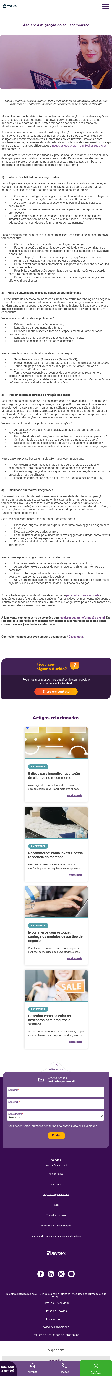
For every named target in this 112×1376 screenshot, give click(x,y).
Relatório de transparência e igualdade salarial (56, 1236)
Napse (56, 1205)
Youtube (71, 1274)
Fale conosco (56, 1173)
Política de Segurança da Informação (56, 1335)
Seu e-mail (14, 1102)
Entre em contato (56, 691)
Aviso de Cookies (56, 1311)
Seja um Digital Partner (56, 1194)
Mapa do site (56, 1350)
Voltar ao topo (56, 1069)
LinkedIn (51, 1274)
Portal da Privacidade (56, 1303)
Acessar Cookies (56, 1319)
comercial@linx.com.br (56, 1165)
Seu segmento (15, 1114)
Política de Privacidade (71, 1293)
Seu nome (13, 1090)
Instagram (61, 1274)
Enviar (56, 1135)
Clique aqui (76, 636)
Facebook (41, 1274)
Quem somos (56, 1184)
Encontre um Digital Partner (56, 1225)
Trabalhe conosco (56, 1215)
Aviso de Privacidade (84, 1126)
